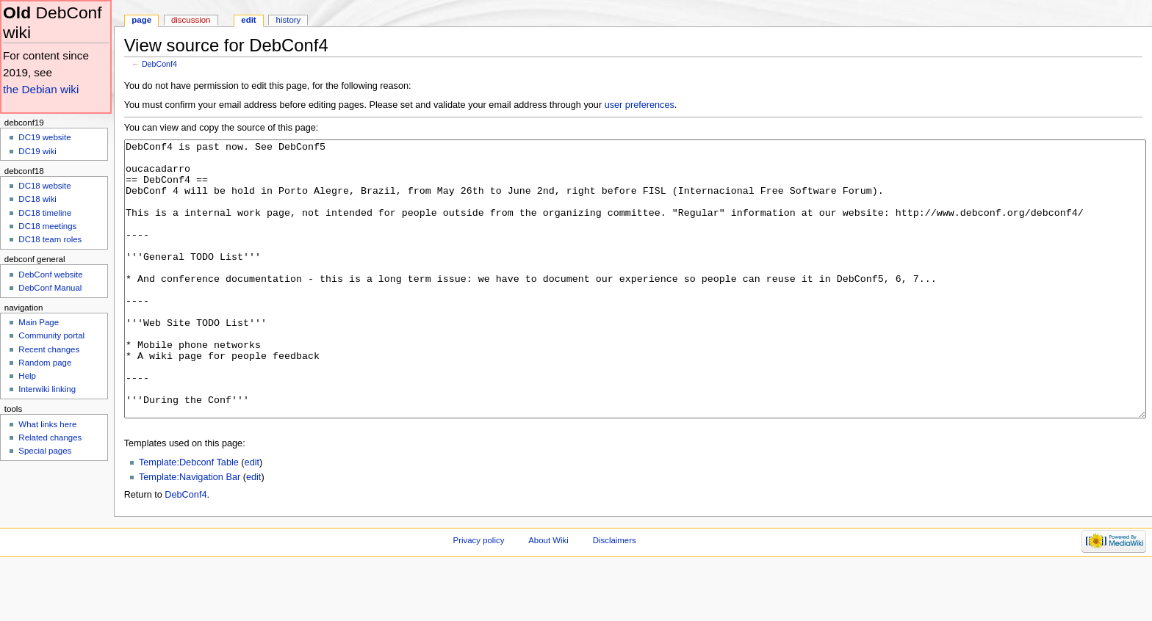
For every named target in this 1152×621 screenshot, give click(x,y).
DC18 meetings (47, 226)
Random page (44, 362)
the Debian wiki (41, 89)
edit (252, 517)
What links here (47, 424)
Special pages (44, 450)
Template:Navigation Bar (189, 532)
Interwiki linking (47, 389)
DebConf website (50, 274)
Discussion (190, 19)
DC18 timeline (44, 212)
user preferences (639, 105)
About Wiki (548, 595)
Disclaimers (614, 595)
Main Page (38, 322)
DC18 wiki (37, 199)
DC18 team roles (50, 239)
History (288, 19)
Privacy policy (479, 595)
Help (27, 375)
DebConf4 (159, 63)
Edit (248, 19)
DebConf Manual (50, 287)
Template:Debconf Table (189, 517)
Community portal (51, 335)
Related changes (50, 437)
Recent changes (48, 349)
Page (141, 19)
